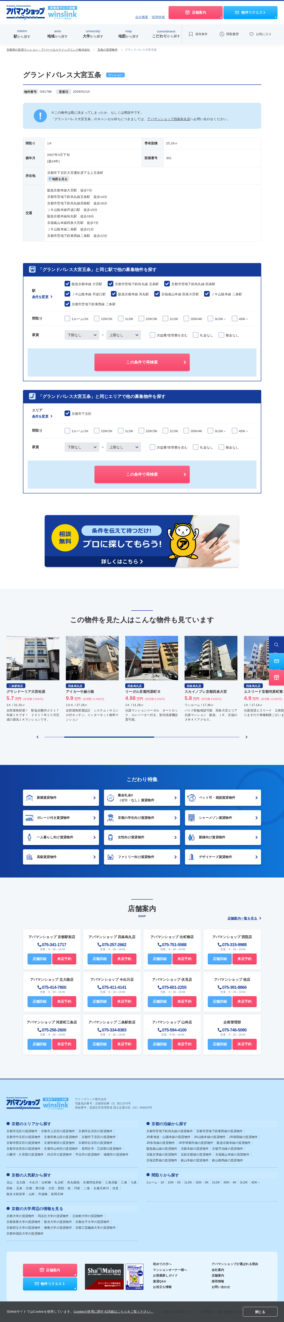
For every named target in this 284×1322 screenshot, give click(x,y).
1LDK (188, 1181)
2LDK (216, 1181)
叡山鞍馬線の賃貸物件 (227, 1160)
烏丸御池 (73, 1181)
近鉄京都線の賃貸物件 (196, 1154)
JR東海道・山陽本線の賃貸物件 (168, 1136)
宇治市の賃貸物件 (87, 1154)
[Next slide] (246, 737)
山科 (32, 1193)
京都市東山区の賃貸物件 (61, 1136)
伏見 (115, 1187)
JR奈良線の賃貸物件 (160, 1142)
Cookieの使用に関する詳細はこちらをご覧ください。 (113, 1311)
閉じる (260, 1312)
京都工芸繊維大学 (95, 1226)
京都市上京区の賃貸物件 (58, 1130)
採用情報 (158, 17)
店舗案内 (218, 1274)
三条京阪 (111, 1181)
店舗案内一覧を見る (244, 918)
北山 (9, 1181)
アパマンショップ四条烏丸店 (168, 119)
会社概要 (141, 17)
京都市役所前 (92, 1181)
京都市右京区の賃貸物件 (95, 1142)
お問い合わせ (221, 1285)
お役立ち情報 (162, 1285)
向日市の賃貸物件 (59, 1154)
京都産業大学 (23, 1220)
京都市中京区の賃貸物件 (23, 1136)
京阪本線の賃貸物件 (195, 1148)
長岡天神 (57, 1193)
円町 (77, 1187)
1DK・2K (174, 1181)
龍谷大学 (58, 1220)
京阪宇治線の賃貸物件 (227, 1148)
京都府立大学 (23, 1226)
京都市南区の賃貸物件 (59, 1142)
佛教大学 (58, 1226)
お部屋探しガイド (165, 1274)
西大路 (40, 1187)
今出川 (33, 1181)
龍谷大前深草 (15, 1193)
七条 (134, 1181)
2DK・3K (202, 1181)
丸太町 (59, 1181)
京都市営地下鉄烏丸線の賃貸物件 (169, 1130)
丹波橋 (42, 1193)
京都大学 (20, 1214)
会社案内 (218, 1268)
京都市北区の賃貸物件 (21, 1130)
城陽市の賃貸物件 (116, 1154)
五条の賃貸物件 (107, 49)
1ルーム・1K (155, 1181)
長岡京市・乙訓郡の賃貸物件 (102, 1148)
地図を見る (58, 179)
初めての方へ (162, 1262)
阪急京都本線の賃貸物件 (234, 1142)
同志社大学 (53, 1214)
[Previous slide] (37, 737)
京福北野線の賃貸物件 (161, 1160)
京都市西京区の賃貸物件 (23, 1142)
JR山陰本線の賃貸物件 (210, 1136)
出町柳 (46, 1181)
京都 (29, 1187)
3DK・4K (229, 1181)
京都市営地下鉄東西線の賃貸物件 (219, 1130)
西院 (61, 1187)
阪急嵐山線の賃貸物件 (161, 1148)
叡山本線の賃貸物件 (195, 1160)
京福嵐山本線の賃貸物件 (232, 1154)
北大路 (21, 1181)
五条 (19, 1187)
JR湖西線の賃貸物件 (243, 1136)
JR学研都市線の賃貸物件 (196, 1142)
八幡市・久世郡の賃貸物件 (25, 1154)
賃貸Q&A (159, 1280)
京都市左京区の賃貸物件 (95, 1130)
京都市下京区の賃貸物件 (99, 1136)
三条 (124, 1181)
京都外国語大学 (25, 1232)
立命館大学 (87, 1214)
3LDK (244, 1181)
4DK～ (255, 1181)
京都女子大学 (92, 1220)
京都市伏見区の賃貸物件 (23, 1148)
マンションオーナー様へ (170, 1268)
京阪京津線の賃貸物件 (161, 1154)
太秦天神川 (101, 1187)
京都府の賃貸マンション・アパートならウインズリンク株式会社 (48, 49)
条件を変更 (42, 297)
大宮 (51, 1187)
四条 (9, 1187)
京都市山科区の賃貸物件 (61, 1148)
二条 (87, 1187)
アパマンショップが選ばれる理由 (235, 1262)
